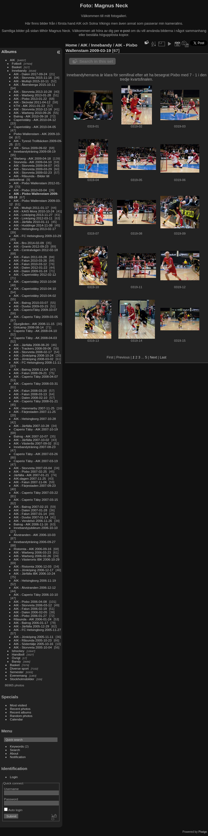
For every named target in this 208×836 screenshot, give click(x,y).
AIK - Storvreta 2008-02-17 (33, 352)
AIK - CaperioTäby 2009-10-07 (35, 309)
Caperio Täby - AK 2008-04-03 (35, 338)
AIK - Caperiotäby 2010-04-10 (35, 288)
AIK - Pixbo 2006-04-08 (30, 601)
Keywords (17, 746)
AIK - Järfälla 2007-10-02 (31, 440)
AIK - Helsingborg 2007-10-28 (35, 418)
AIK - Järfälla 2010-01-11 (31, 221)
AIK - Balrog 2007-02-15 (31, 506)
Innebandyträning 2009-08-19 (35, 151)
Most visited (18, 705)
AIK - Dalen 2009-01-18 (30, 271)
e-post (125, 31)
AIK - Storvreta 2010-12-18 (33, 109)
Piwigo (203, 831)
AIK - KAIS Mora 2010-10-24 (34, 211)
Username (11, 789)
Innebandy (19, 70)
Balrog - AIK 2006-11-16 (31, 524)
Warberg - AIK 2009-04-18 (32, 158)
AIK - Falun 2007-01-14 (30, 513)
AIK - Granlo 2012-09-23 (31, 246)
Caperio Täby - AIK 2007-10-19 (36, 429)
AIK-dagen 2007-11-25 (30, 478)
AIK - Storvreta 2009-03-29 (33, 169)
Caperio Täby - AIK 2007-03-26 (36, 454)
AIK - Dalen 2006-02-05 (30, 612)
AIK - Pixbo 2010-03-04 (30, 190)
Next (153, 357)
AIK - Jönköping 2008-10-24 (34, 355)
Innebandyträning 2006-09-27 (35, 542)
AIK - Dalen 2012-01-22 (30, 267)
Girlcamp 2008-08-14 (29, 327)
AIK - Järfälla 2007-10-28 (31, 425)
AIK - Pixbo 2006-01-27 (30, 615)
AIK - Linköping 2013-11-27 (33, 214)
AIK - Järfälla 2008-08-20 (31, 345)
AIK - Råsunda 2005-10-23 (33, 640)
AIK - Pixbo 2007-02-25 (30, 471)
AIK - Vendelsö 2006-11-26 (33, 520)
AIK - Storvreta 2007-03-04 (33, 468)
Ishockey (18, 651)
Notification (18, 757)
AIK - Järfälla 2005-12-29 (31, 626)
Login (14, 777)
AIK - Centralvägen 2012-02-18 (36, 250)
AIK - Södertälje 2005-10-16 (33, 644)
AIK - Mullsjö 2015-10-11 (31, 81)
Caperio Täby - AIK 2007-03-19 (36, 461)
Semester (17, 672)
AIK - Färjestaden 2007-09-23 (35, 485)
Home (71, 45)
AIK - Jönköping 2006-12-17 (34, 570)
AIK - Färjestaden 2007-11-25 (35, 411)
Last (163, 357)
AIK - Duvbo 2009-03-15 (31, 306)
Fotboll (16, 63)
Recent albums (20, 712)
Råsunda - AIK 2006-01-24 (32, 619)
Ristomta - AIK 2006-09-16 (32, 549)
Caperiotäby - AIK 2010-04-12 (35, 119)
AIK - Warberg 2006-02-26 (32, 556)
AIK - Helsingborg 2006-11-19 (35, 580)
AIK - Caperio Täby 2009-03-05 (36, 316)
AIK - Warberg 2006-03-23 (32, 552)
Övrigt (16, 658)
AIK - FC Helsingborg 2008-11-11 (37, 362)
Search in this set (96, 61)
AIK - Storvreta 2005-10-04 (33, 647)
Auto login (13, 810)
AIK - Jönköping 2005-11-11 (34, 636)
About (14, 753)
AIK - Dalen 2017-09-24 (30, 74)
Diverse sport (19, 668)
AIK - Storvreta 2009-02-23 (33, 172)
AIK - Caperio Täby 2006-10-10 (36, 594)
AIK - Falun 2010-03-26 (30, 260)
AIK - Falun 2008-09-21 (30, 373)
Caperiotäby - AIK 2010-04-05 (35, 127)
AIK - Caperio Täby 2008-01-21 (36, 401)
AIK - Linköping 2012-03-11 (33, 218)
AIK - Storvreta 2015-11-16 (33, 77)
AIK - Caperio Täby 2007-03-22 (36, 492)
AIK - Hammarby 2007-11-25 (34, 408)
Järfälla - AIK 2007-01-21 (31, 475)
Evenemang (18, 675)
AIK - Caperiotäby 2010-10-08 (35, 281)
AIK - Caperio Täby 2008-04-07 (36, 376)
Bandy (16, 661)
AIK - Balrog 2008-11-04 (31, 369)
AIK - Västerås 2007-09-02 (32, 443)
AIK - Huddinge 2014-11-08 (33, 225)
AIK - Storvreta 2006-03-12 (33, 605)
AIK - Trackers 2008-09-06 (32, 348)
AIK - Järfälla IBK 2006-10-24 (34, 573)
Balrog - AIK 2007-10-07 (31, 436)
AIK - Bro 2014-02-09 (29, 243)
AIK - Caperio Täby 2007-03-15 (36, 499)
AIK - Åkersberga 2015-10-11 (34, 84)
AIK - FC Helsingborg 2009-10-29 (37, 236)
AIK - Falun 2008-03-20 (30, 390)
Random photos (21, 715)
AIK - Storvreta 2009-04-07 (33, 165)
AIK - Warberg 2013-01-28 (32, 95)
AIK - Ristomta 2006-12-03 (32, 566)
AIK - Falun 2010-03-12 (30, 264)
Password (11, 799)
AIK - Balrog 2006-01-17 (31, 622)
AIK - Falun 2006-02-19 (30, 608)
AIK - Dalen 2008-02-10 (30, 397)
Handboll (18, 654)
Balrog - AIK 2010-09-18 (31, 116)
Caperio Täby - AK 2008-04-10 (35, 331)
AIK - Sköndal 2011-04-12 (32, 102)
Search (15, 750)
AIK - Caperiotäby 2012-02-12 (35, 274)
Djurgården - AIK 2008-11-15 (34, 323)
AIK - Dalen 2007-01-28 (30, 510)
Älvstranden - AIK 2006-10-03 (35, 535)
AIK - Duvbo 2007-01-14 (31, 517)
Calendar (16, 719)
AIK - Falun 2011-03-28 (30, 257)
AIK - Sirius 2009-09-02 (30, 148)
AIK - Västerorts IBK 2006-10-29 (37, 559)
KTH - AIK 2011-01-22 (29, 105)
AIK (12, 60)
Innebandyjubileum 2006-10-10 (36, 527)
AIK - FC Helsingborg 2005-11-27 (37, 629)
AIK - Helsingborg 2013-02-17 (35, 229)
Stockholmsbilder (22, 679)
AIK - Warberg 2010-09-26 (32, 112)
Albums (9, 51)
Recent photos (20, 708)
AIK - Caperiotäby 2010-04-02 (35, 295)
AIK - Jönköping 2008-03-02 (34, 359)
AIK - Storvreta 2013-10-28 (33, 91)
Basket (17, 67)
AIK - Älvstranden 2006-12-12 (35, 587)
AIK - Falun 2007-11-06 (30, 482)
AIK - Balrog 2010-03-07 (31, 302)
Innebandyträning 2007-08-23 (35, 447)
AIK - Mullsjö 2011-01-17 (31, 207)
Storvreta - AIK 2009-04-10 (33, 162)
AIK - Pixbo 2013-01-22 (30, 98)
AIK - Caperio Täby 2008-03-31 (36, 383)
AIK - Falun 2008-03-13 (30, 394)
